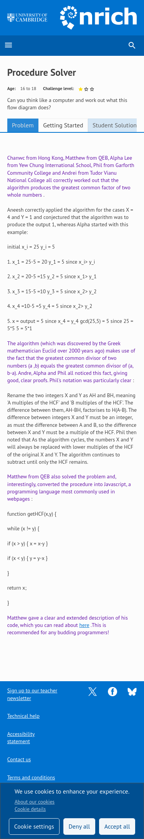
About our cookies (35, 801)
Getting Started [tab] (63, 125)
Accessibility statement (21, 737)
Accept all (117, 826)
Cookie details (30, 809)
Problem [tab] (23, 125)
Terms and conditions (31, 777)
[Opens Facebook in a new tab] (112, 691)
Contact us (19, 759)
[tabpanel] (72, 402)
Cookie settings (34, 826)
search (132, 45)
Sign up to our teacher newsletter (32, 694)
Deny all (79, 826)
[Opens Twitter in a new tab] (92, 691)
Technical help (23, 715)
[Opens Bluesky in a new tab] (132, 691)
